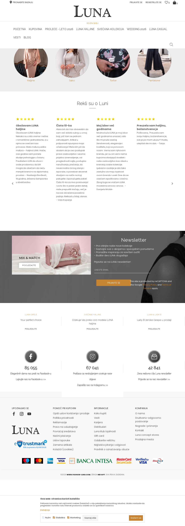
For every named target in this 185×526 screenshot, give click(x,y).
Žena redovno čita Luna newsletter (154, 420)
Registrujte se (154, 2)
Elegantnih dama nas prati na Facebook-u (30, 420)
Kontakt (139, 476)
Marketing (75, 517)
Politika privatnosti (63, 464)
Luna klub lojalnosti (105, 477)
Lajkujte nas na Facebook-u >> (31, 425)
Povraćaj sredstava (64, 477)
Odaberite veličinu (104, 486)
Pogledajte (31, 375)
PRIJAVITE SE (117, 329)
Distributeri (100, 473)
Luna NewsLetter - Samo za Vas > (93, 48)
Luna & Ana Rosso (146, 48)
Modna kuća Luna (21, 53)
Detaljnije (45, 510)
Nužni (48, 517)
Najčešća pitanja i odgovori (110, 491)
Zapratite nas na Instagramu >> (92, 431)
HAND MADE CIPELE (38, 48)
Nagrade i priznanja (146, 472)
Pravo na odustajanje (65, 473)
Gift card (99, 482)
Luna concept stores (147, 481)
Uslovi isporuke (61, 486)
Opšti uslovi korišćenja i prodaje (71, 459)
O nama (140, 459)
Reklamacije (60, 468)
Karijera (98, 468)
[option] (39, 48)
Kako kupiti (100, 459)
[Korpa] (176, 2)
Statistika (60, 517)
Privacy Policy (151, 331)
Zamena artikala (62, 491)
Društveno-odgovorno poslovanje (148, 466)
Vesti (97, 464)
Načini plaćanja (62, 482)
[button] (171, 42)
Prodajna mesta (144, 485)
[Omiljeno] (167, 2)
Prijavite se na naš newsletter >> (154, 425)
